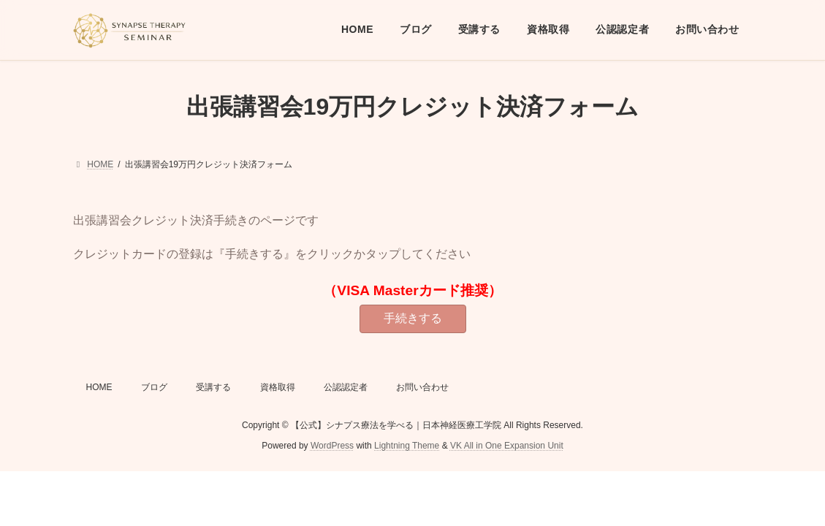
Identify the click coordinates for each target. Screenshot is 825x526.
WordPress (332, 446)
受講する (213, 387)
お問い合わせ (422, 387)
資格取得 (277, 387)
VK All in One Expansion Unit (506, 446)
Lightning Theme (406, 446)
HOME (99, 387)
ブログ (154, 387)
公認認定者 (346, 387)
